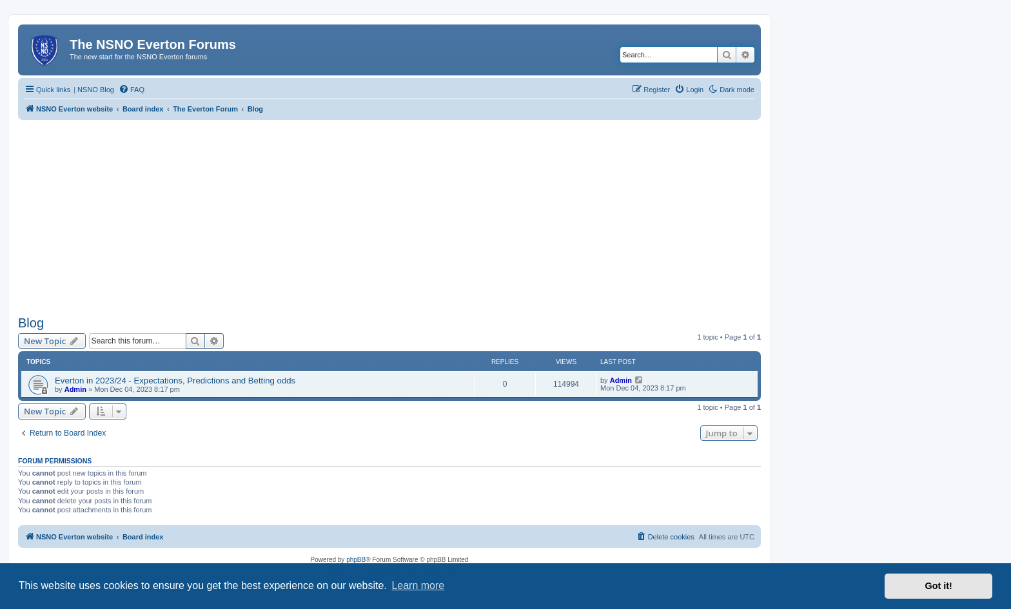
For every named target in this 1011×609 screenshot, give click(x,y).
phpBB (356, 559)
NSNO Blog (95, 89)
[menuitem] (131, 89)
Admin (75, 389)
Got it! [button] (938, 586)
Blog (31, 323)
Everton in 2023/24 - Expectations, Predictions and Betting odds (175, 380)
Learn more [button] (417, 585)
